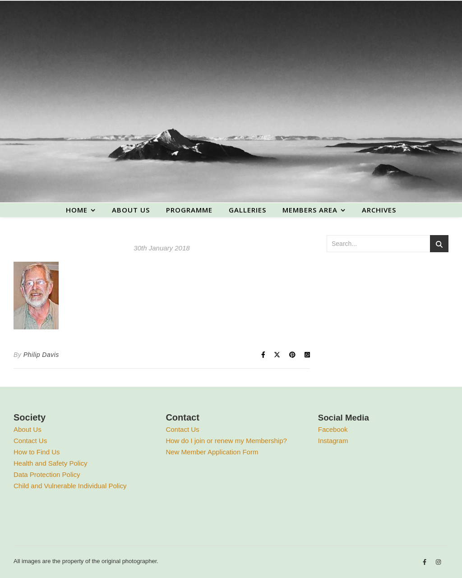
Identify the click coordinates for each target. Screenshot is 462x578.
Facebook (333, 429)
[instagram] (438, 562)
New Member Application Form (212, 452)
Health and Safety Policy (50, 463)
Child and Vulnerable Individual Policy (70, 486)
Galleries (247, 209)
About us (131, 209)
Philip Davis (41, 354)
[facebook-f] (425, 562)
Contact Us (30, 440)
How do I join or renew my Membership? (226, 440)
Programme (189, 209)
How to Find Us (37, 452)
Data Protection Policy (47, 474)
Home (77, 209)
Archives (379, 209)
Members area (309, 209)
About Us (28, 429)
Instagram (333, 440)
